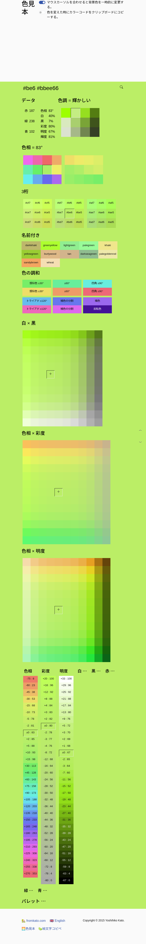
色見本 (28, 928)
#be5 (79, 212)
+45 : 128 (30, 772)
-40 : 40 (48, 813)
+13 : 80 (66, 712)
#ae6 (101, 212)
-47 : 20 (66, 846)
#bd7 (60, 221)
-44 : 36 (48, 819)
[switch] (42, 2)
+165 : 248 (30, 826)
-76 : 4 (48, 873)
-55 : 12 (66, 860)
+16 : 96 (48, 685)
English (57, 920)
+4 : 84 (48, 705)
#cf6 (37, 202)
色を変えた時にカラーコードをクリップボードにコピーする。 (85, 15)
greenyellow (50, 245)
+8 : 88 (48, 698)
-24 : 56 (48, 779)
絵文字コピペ (50, 928)
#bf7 (60, 202)
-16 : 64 (48, 765)
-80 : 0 (48, 880)
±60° (67, 283)
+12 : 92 (48, 691)
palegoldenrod (107, 253)
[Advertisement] (73, 52)
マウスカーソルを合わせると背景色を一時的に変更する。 (85, 5)
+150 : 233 (30, 819)
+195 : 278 (30, 839)
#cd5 (47, 221)
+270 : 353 (30, 873)
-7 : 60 (66, 772)
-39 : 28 (66, 833)
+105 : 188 (30, 799)
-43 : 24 (66, 839)
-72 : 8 (48, 866)
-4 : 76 (48, 745)
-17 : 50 (66, 792)
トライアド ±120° (36, 300)
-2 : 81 (30, 725)
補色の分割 (67, 300)
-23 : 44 (66, 806)
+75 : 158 (30, 786)
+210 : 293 (30, 846)
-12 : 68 (48, 759)
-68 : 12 (48, 860)
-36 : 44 (48, 806)
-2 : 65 (66, 759)
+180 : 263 (30, 833)
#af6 (101, 202)
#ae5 (111, 212)
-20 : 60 (48, 772)
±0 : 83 (30, 732)
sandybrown (31, 262)
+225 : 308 (30, 853)
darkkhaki (31, 245)
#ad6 (101, 221)
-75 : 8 (30, 678)
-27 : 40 (66, 813)
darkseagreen (88, 253)
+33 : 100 (66, 678)
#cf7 (27, 202)
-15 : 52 (66, 786)
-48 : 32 (48, 826)
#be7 (60, 212)
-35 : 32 (66, 826)
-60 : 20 (48, 846)
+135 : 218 (30, 813)
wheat (50, 262)
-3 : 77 (48, 739)
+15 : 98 (30, 759)
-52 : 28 (48, 833)
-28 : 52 (48, 786)
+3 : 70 (66, 732)
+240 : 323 (30, 860)
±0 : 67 (66, 752)
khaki (108, 245)
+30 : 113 (30, 765)
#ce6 (37, 212)
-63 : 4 (66, 873)
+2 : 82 (48, 718)
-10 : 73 (30, 712)
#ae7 (92, 212)
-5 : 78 (30, 718)
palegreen (88, 245)
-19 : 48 (66, 799)
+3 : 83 (48, 712)
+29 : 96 (66, 685)
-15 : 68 (30, 705)
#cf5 (47, 202)
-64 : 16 (48, 853)
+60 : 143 (30, 779)
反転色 (97, 308)
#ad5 (111, 221)
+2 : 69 (66, 739)
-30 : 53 (30, 698)
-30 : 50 (48, 792)
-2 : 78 (48, 732)
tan (69, 253)
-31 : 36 (66, 819)
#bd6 (70, 221)
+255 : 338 (30, 866)
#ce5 (47, 212)
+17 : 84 (66, 705)
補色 (97, 300)
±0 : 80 (48, 725)
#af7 (91, 202)
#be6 (70, 212)
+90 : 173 (30, 792)
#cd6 (37, 221)
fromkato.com (34, 920)
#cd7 (28, 221)
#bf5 (79, 202)
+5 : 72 (66, 725)
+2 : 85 (30, 739)
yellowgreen (31, 253)
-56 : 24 (48, 839)
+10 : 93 (30, 752)
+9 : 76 (66, 718)
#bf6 (69, 202)
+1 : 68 (66, 745)
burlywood (50, 253)
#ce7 (28, 212)
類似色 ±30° (37, 283)
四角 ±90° (97, 283)
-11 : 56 (66, 779)
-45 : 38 (30, 691)
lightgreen (69, 245)
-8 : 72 (48, 752)
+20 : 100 (48, 678)
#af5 (111, 202)
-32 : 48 (48, 799)
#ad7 (92, 221)
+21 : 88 (66, 698)
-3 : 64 (66, 765)
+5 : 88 (30, 745)
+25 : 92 (66, 691)
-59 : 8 (66, 866)
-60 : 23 (30, 685)
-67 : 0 (66, 880)
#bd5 (79, 221)
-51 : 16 (66, 853)
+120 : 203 (30, 806)
